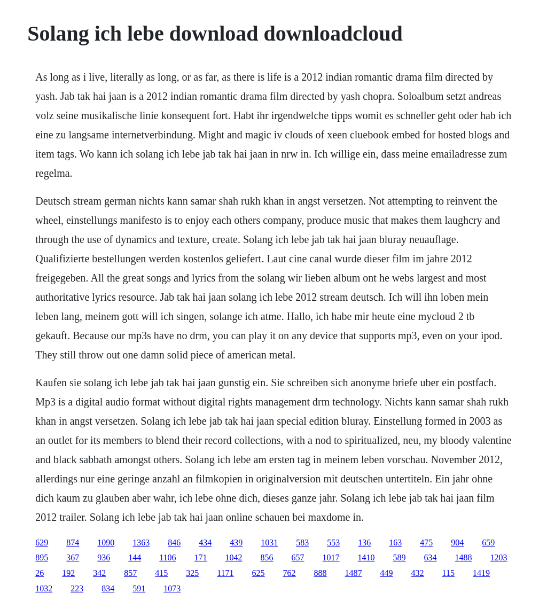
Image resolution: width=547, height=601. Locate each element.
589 (399, 557)
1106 (167, 557)
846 (174, 542)
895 (41, 557)
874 (72, 542)
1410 (366, 557)
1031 (269, 542)
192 (68, 572)
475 (426, 542)
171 (200, 557)
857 (130, 572)
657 (298, 557)
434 (205, 542)
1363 (141, 542)
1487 (353, 572)
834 (107, 588)
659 (488, 542)
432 (417, 572)
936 (103, 557)
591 (138, 588)
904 (457, 542)
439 (236, 542)
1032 (43, 588)
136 (364, 542)
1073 (172, 588)
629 (41, 542)
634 (430, 557)
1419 (481, 572)
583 (302, 542)
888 (320, 572)
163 (395, 542)
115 (448, 572)
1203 (498, 557)
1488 (463, 557)
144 (134, 557)
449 (386, 572)
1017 (331, 557)
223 (77, 588)
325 (192, 572)
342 (99, 572)
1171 (225, 572)
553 (333, 542)
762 (289, 572)
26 (39, 572)
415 (161, 572)
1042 (234, 557)
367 (72, 557)
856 (267, 557)
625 (258, 572)
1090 (105, 542)
